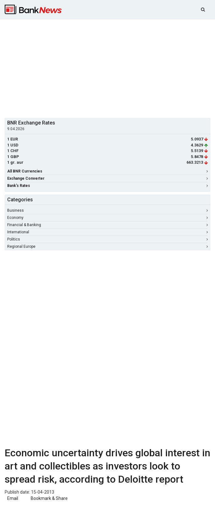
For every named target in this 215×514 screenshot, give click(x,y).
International (107, 232)
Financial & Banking (107, 225)
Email (12, 498)
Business (107, 210)
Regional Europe (107, 246)
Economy (107, 217)
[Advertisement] (110, 68)
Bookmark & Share (49, 498)
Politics (107, 239)
